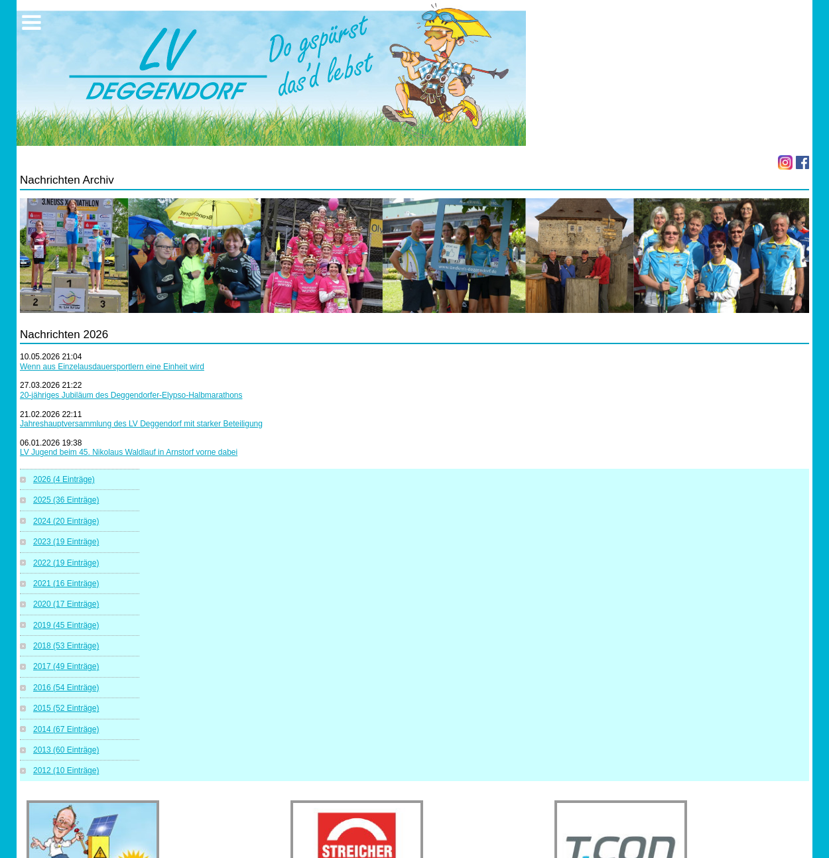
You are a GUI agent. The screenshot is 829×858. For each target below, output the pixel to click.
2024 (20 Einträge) (66, 521)
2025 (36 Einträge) (66, 500)
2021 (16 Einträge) (66, 583)
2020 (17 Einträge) (66, 604)
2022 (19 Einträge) (66, 563)
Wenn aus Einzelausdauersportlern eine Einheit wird (112, 366)
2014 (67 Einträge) (66, 729)
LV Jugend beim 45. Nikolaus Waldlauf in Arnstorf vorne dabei (128, 452)
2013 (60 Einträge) (66, 750)
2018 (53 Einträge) (66, 645)
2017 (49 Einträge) (66, 666)
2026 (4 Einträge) (64, 479)
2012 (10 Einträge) (66, 770)
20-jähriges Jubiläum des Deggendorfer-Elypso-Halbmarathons (131, 395)
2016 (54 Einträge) (66, 687)
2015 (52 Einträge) (66, 708)
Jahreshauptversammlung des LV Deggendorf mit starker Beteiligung (141, 423)
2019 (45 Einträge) (66, 625)
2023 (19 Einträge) (66, 541)
